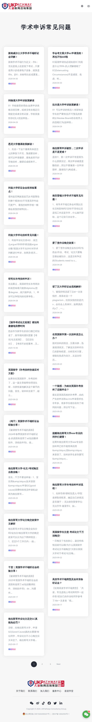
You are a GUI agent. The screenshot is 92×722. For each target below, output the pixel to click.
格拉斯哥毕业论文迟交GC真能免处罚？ (23, 620)
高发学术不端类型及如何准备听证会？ (67, 581)
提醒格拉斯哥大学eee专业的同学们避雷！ (67, 435)
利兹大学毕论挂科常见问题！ (23, 235)
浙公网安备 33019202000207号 (36, 714)
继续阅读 (12, 83)
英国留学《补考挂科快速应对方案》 (23, 371)
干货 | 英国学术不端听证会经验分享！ (23, 569)
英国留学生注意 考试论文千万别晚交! (68, 533)
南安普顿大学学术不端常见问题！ (67, 197)
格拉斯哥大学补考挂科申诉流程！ (67, 486)
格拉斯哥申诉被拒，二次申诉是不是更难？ (67, 150)
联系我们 (32, 690)
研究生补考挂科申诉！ (20, 278)
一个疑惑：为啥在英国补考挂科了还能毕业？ (67, 387)
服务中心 (56, 690)
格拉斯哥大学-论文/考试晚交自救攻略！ (23, 470)
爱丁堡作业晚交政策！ (64, 242)
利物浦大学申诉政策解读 (21, 100)
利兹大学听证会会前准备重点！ (22, 189)
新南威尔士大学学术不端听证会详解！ (23, 55)
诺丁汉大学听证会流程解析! (66, 286)
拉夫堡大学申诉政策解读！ (66, 104)
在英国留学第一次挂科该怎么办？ (67, 336)
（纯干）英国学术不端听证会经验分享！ (23, 423)
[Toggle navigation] (88, 6)
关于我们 (20, 690)
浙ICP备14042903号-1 (60, 714)
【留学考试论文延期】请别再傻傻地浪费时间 (23, 324)
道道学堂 (68, 690)
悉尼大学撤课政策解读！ (21, 144)
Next (58, 664)
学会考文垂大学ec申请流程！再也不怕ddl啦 (67, 55)
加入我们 (44, 690)
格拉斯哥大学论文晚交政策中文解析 (23, 521)
